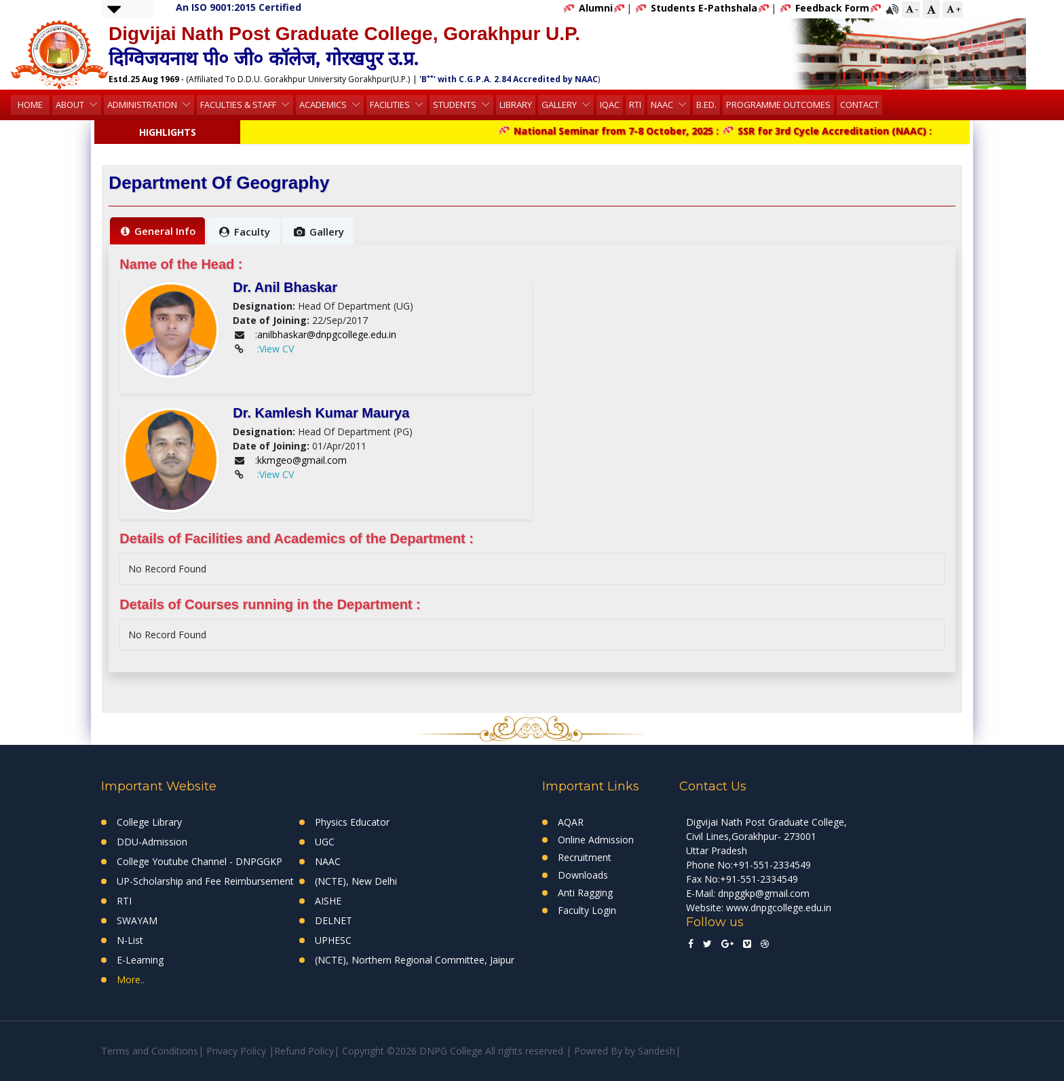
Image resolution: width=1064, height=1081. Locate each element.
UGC (325, 841)
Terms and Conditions (149, 1050)
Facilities (391, 104)
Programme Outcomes (778, 104)
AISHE (328, 900)
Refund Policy (304, 1050)
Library (515, 104)
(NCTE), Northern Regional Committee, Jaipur (414, 959)
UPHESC (333, 940)
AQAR (571, 822)
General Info (158, 231)
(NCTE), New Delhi (356, 881)
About (71, 104)
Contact (859, 104)
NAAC (663, 104)
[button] (114, 9)
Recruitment (584, 857)
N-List (130, 940)
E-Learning (140, 959)
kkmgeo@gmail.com (302, 460)
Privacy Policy (236, 1050)
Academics (324, 104)
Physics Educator (352, 822)
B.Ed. (706, 104)
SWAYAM (137, 920)
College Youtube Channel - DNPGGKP (199, 861)
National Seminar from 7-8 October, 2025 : (617, 130)
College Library (149, 822)
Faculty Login (587, 910)
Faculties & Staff (239, 104)
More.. (131, 979)
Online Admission (596, 839)
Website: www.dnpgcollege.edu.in (758, 907)
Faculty (244, 231)
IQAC (610, 104)
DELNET (333, 920)
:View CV (275, 348)
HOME (30, 104)
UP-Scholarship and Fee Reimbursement (205, 881)
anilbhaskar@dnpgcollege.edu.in (326, 334)
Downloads (583, 874)
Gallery (560, 104)
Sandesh (656, 1050)
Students (455, 104)
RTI (635, 104)
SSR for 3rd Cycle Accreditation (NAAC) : (834, 130)
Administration (143, 104)
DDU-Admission (152, 841)
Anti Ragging (585, 892)
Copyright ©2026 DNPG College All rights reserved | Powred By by (490, 1050)
